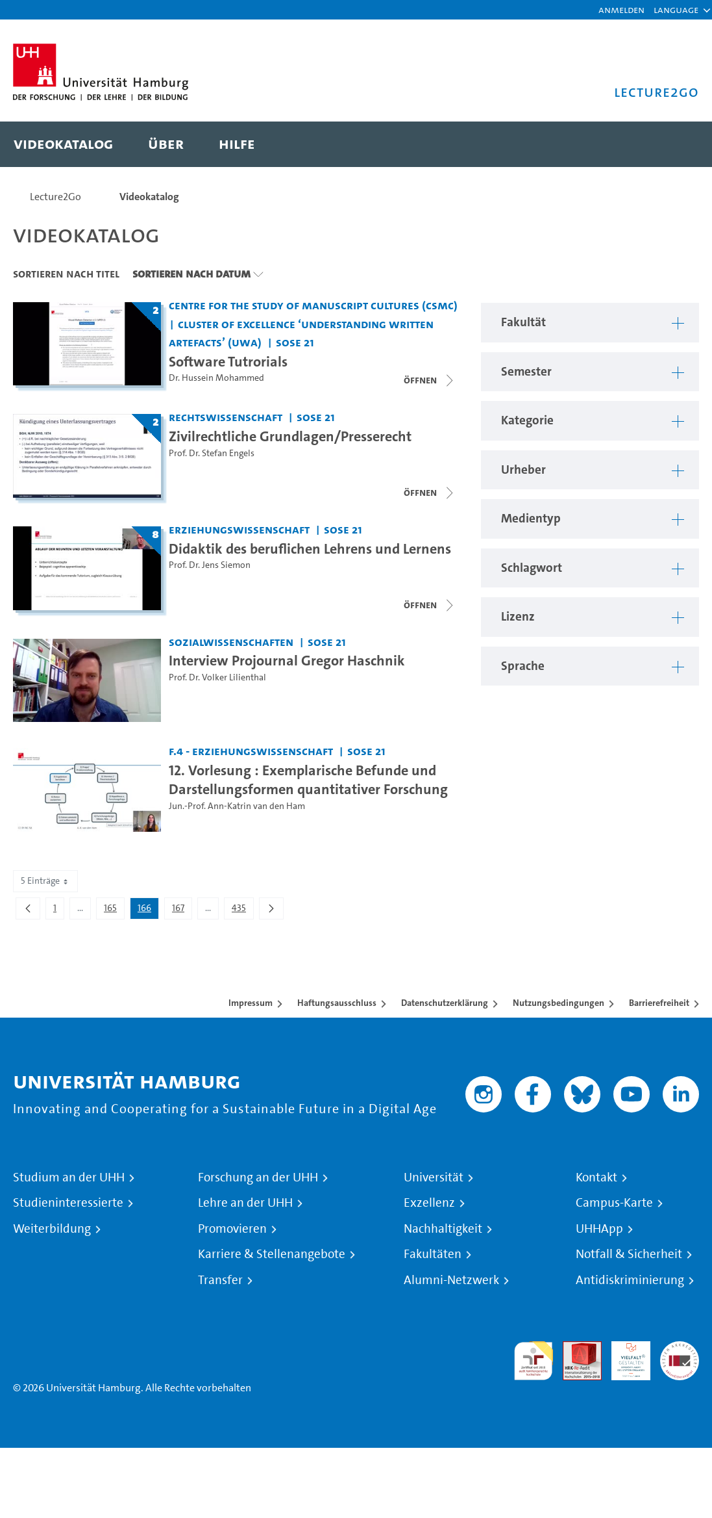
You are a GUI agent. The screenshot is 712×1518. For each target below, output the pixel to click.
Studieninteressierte (68, 1202)
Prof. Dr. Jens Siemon (210, 565)
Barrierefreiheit (659, 1002)
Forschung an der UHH (258, 1177)
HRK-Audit (623, 1356)
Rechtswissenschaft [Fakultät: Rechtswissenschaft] (225, 417)
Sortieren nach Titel (66, 273)
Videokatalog (149, 196)
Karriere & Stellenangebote (271, 1254)
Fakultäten (432, 1254)
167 (181, 910)
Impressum (250, 1002)
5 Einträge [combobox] (45, 881)
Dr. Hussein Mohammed (216, 378)
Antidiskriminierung (630, 1280)
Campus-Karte (614, 1202)
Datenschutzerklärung (444, 1002)
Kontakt (596, 1177)
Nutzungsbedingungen (558, 1002)
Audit (575, 1349)
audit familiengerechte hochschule (533, 1361)
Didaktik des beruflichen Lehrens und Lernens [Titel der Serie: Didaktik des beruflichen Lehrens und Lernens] (310, 548)
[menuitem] (63, 144)
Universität (433, 1177)
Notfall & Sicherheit (629, 1254)
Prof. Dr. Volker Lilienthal (217, 677)
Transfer (220, 1280)
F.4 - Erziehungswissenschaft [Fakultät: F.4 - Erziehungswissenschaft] (251, 751)
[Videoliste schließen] (430, 380)
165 (114, 910)
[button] (676, 10)
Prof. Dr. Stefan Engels (211, 453)
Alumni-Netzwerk (451, 1280)
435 (242, 910)
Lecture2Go (55, 196)
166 (148, 910)
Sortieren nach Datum (191, 273)
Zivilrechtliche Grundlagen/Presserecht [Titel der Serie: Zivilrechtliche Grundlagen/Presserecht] (290, 436)
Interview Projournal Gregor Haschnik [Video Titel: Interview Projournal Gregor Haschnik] (287, 660)
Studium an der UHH (69, 1177)
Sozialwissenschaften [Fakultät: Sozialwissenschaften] (231, 642)
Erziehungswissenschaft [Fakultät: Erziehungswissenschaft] (239, 529)
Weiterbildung (52, 1228)
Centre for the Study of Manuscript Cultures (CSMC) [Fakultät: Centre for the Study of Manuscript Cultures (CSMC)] (313, 305)
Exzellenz (429, 1202)
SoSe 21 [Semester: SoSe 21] (295, 342)
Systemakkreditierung (679, 1349)
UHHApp (599, 1228)
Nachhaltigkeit (443, 1228)
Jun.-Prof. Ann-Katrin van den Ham (237, 806)
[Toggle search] (676, 144)
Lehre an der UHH (245, 1202)
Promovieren (232, 1228)
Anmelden (621, 9)
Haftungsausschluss (336, 1002)
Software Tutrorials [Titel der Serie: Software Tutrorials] (228, 361)
